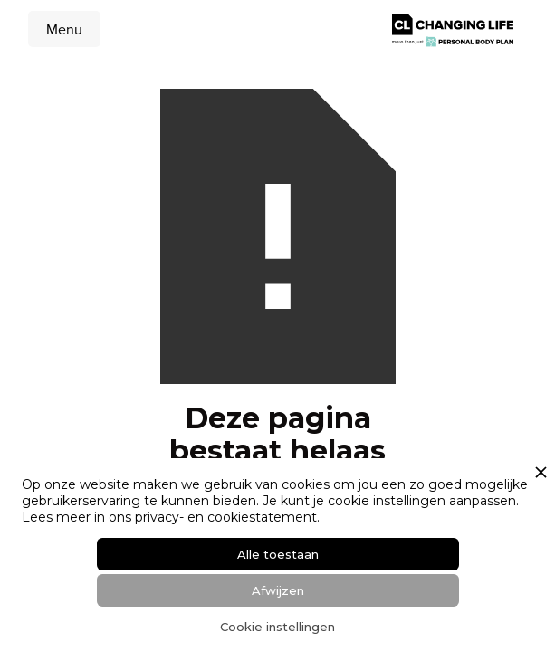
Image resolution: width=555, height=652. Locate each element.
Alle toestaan (278, 554)
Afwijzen (278, 590)
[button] (64, 29)
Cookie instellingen (277, 626)
